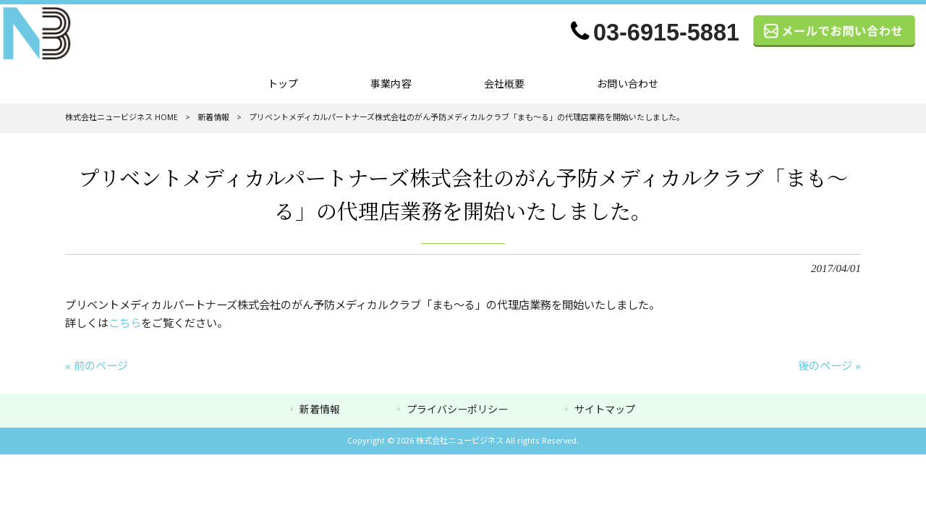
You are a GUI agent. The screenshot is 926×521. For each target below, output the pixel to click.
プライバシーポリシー (457, 409)
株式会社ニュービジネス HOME (121, 117)
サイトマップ (604, 409)
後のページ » (829, 366)
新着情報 (213, 117)
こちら (125, 323)
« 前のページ (96, 366)
